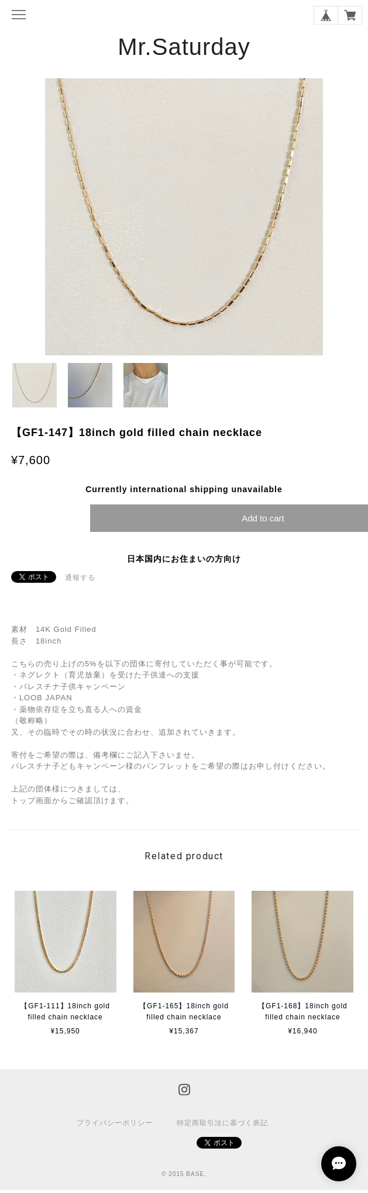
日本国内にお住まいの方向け (184, 558)
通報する (80, 577)
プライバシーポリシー (115, 1123)
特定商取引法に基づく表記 (222, 1123)
